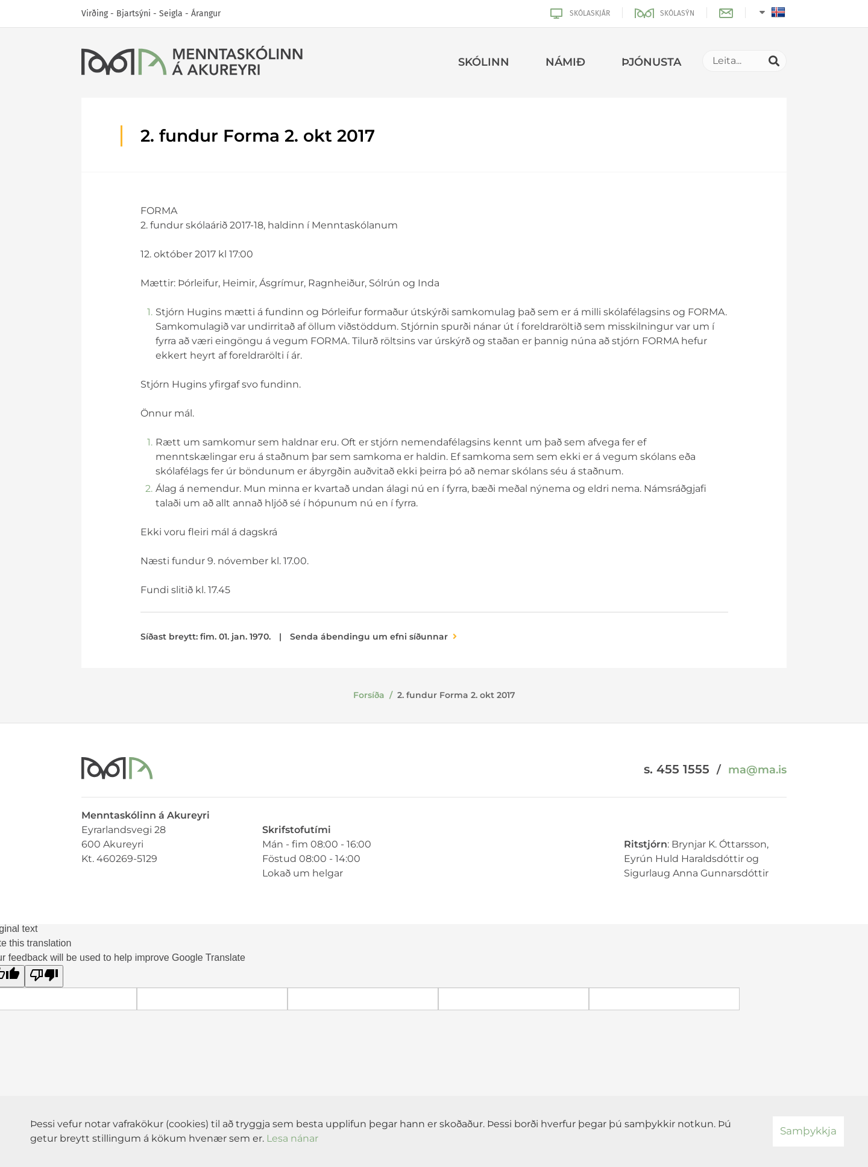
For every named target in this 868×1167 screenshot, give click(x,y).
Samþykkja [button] (808, 1131)
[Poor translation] (44, 976)
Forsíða (369, 695)
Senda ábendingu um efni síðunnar (369, 636)
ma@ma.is (757, 769)
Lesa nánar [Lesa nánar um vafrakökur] (292, 1138)
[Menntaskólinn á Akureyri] (192, 63)
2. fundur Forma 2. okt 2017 (456, 695)
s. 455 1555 (676, 769)
